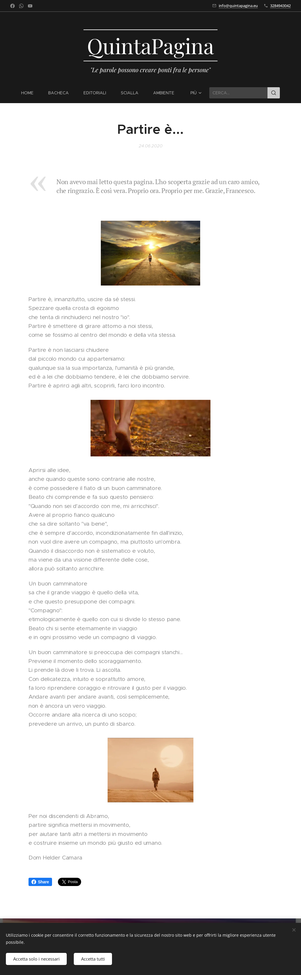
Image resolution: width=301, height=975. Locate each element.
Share (40, 882)
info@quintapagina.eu (238, 5)
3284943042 (280, 5)
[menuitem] (31, 92)
